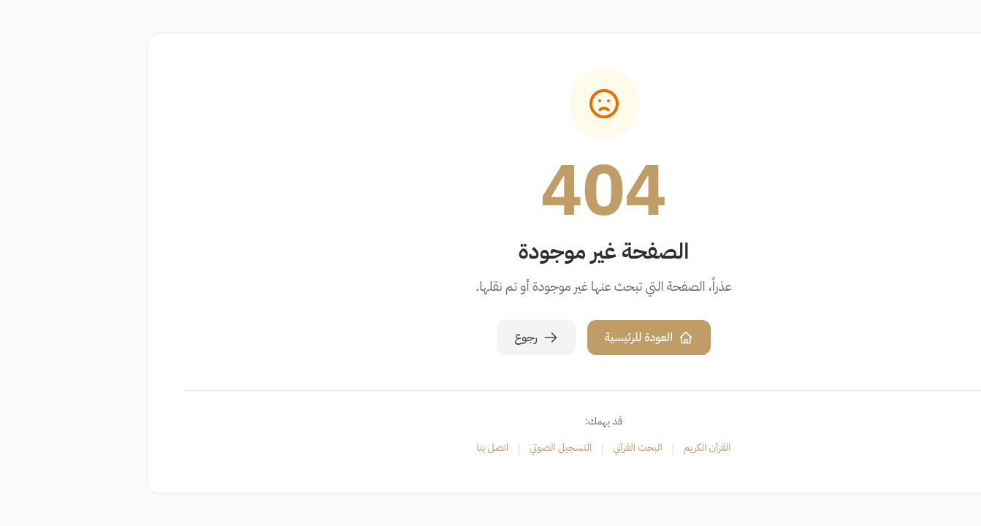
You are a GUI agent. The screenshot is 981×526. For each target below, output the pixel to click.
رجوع (423, 337)
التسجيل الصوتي (447, 448)
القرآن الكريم (594, 448)
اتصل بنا (380, 448)
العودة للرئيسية (536, 337)
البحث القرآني (524, 448)
